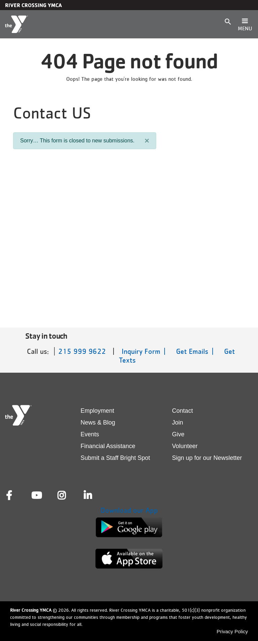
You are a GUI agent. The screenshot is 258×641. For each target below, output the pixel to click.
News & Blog (98, 422)
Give (178, 434)
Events (90, 434)
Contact (182, 410)
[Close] (147, 141)
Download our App (129, 510)
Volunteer (185, 446)
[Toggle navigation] (245, 24)
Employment (97, 410)
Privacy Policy (232, 631)
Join (177, 422)
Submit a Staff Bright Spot (115, 457)
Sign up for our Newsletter (207, 457)
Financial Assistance (108, 446)
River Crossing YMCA (33, 5)
